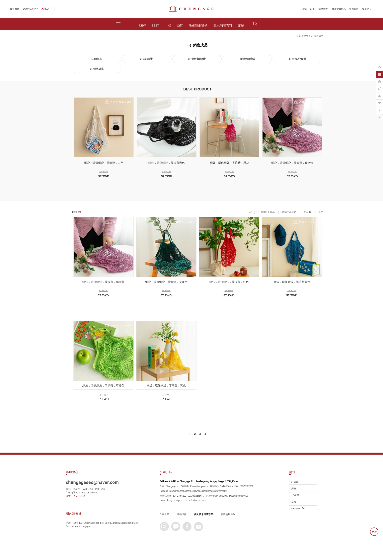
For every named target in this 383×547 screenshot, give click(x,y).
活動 (293, 501)
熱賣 (306, 36)
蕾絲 (241, 25)
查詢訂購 (353, 9)
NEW (142, 25)
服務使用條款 (228, 514)
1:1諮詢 (295, 495)
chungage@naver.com (215, 491)
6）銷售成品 (317, 36)
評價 (293, 488)
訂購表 (294, 482)
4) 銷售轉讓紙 (247, 58)
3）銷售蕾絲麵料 (197, 58)
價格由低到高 (267, 212)
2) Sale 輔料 (146, 58)
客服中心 (366, 9)
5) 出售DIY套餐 (297, 58)
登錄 (304, 9)
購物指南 (182, 514)
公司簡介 (14, 9)
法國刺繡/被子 (198, 25)
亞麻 (180, 25)
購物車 (322, 9)
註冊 (312, 9)
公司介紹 (164, 514)
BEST (155, 25)
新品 (320, 212)
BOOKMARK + (30, 9)
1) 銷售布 (96, 58)
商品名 (307, 212)
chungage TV (297, 508)
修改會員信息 (339, 9)
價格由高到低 (289, 212)
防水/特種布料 (222, 25)
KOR (45, 9)
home (298, 36)
